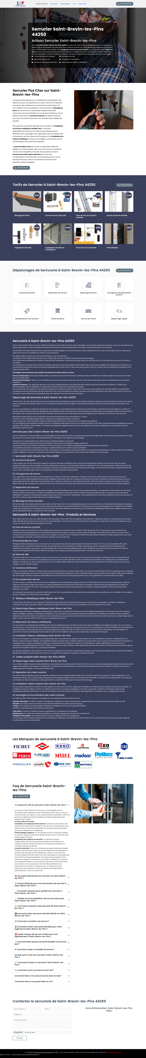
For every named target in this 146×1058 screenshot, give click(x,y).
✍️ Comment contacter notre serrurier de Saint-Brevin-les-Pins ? (41, 907)
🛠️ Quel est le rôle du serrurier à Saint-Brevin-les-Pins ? (41, 805)
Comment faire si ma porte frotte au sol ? (34, 981)
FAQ (74, 4)
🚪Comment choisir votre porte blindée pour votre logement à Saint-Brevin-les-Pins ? (38, 927)
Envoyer (20, 1038)
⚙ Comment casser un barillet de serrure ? (34, 949)
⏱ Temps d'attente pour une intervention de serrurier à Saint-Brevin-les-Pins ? (40, 884)
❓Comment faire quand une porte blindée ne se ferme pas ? (40, 942)
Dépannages (65, 4)
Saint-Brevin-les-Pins (114, 1052)
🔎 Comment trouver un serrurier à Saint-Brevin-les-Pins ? (39, 963)
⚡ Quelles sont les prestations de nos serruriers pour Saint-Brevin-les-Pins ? (39, 899)
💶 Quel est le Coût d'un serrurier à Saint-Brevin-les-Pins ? (39, 956)
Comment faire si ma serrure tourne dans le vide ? (38, 976)
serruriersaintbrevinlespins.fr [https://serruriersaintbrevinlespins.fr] (44, 1052)
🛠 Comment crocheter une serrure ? (32, 921)
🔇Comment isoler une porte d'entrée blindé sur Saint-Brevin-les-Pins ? (40, 914)
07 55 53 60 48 (125, 4)
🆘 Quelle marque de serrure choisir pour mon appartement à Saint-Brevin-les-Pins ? (36, 935)
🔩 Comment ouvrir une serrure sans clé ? (34, 970)
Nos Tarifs (54, 4)
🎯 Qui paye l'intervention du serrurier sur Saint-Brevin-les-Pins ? (40, 877)
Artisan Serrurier (42, 4)
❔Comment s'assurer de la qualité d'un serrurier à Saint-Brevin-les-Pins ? (38, 892)
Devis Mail (82, 4)
